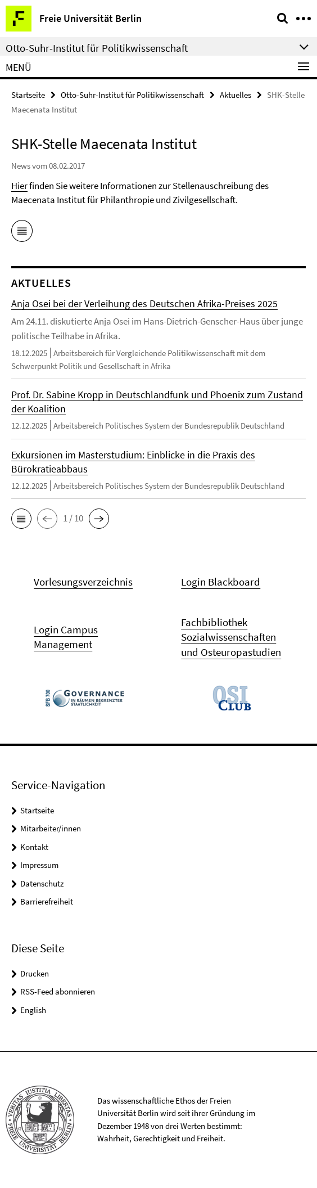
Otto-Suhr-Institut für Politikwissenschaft (132, 94)
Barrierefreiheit (46, 901)
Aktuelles (235, 94)
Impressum (39, 865)
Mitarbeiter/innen (50, 828)
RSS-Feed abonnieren (57, 991)
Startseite (28, 94)
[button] (21, 518)
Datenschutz (42, 883)
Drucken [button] (34, 973)
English (33, 1010)
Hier (19, 185)
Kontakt (34, 847)
